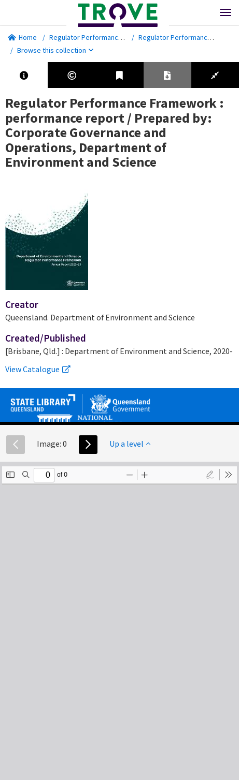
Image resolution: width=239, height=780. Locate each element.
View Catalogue (38, 369)
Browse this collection (55, 50)
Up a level (129, 443)
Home (22, 37)
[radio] (210, 474)
